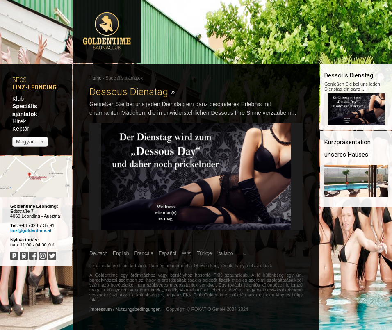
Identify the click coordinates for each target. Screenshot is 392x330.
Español (167, 253)
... (244, 253)
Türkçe (204, 253)
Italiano (225, 253)
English (121, 253)
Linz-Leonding (34, 87)
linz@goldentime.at (31, 230)
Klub (18, 99)
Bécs (19, 80)
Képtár (20, 128)
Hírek (19, 121)
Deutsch (98, 253)
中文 (186, 253)
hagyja (241, 265)
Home (95, 77)
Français (143, 253)
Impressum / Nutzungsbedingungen (125, 309)
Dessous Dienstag (132, 92)
